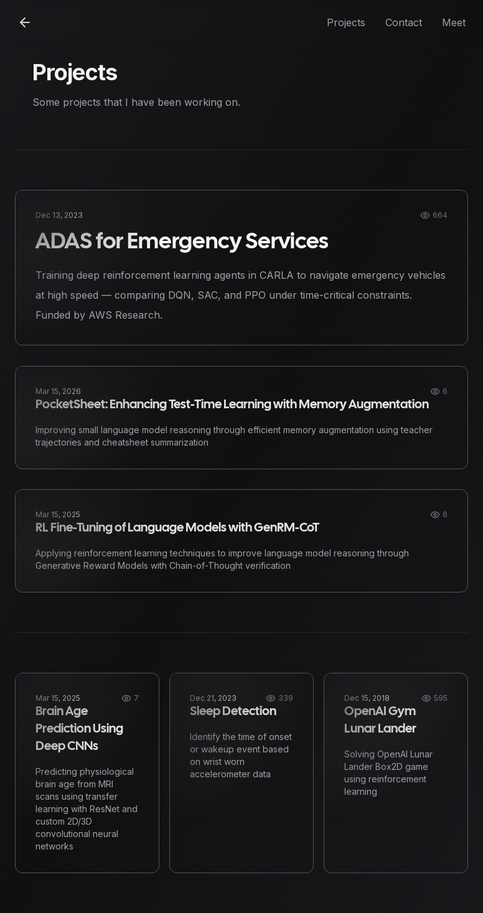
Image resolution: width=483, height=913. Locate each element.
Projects (346, 22)
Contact (403, 22)
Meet (454, 22)
